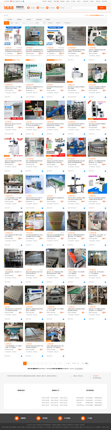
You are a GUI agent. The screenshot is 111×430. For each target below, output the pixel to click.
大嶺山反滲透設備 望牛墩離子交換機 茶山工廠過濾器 (13, 235)
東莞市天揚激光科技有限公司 (93, 90)
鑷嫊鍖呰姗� (50, 55)
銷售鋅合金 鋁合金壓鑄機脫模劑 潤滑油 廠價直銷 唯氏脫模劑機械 (55, 235)
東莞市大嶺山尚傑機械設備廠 (67, 397)
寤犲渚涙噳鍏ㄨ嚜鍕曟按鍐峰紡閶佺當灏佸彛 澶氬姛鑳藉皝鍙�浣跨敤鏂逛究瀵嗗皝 (34, 50)
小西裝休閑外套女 (80, 405)
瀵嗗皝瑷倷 (39, 55)
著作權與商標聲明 (46, 424)
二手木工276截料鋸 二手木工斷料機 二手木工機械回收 (76, 272)
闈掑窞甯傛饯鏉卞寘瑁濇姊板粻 (30, 53)
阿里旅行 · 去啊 (50, 427)
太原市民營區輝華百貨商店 (91, 397)
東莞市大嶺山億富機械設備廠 (48, 402)
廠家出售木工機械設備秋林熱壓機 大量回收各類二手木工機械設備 (76, 235)
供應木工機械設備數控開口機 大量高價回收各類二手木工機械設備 (55, 346)
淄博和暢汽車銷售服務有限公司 (92, 402)
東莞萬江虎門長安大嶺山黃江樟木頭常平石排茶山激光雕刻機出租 (34, 124)
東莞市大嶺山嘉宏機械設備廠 (57, 400)
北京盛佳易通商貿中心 (90, 400)
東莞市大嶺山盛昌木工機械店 (93, 53)
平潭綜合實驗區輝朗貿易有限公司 (102, 402)
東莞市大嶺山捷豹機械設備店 (67, 400)
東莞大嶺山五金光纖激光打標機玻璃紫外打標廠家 (76, 87)
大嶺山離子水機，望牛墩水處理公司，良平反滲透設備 (96, 272)
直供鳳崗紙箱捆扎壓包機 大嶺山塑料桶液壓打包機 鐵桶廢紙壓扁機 (76, 161)
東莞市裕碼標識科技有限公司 (72, 53)
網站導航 (82, 424)
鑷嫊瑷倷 (33, 55)
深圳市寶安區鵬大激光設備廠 (72, 90)
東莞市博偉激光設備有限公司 (9, 164)
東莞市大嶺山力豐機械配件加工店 (30, 164)
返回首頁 (72, 368)
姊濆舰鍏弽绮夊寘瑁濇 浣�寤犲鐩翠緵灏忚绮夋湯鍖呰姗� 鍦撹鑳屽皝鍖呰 (13, 50)
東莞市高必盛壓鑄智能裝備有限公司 (51, 164)
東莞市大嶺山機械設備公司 (48, 397)
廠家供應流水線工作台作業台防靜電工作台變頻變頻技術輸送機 (13, 309)
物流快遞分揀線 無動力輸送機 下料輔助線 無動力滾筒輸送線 (34, 346)
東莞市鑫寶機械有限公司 (51, 127)
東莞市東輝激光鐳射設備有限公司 (30, 127)
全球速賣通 (28, 427)
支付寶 (87, 427)
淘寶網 (33, 427)
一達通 (102, 427)
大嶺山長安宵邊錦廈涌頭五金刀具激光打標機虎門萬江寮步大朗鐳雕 (34, 235)
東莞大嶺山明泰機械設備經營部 (58, 397)
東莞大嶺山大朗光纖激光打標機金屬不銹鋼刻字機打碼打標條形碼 (97, 198)
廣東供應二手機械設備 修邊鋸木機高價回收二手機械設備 (97, 50)
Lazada (107, 427)
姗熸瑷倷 (28, 55)
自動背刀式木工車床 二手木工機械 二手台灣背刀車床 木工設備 (13, 87)
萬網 (81, 427)
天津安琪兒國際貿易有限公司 (92, 405)
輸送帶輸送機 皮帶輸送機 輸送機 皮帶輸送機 (55, 87)
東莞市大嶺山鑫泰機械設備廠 (51, 90)
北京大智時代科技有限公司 (100, 400)
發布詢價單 (95, 376)
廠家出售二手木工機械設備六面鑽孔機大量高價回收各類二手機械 (55, 272)
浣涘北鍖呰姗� (16, 55)
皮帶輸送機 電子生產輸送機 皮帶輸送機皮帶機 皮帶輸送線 (76, 309)
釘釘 (94, 427)
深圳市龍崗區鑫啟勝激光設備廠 (93, 127)
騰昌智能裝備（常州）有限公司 (30, 90)
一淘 (45, 427)
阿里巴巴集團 (5, 427)
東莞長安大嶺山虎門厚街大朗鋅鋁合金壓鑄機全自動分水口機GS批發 (55, 161)
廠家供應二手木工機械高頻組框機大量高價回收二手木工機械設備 (97, 309)
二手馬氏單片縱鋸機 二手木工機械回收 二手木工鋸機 (55, 309)
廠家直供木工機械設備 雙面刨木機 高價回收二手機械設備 (34, 309)
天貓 (37, 427)
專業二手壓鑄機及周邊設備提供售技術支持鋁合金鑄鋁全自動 (34, 161)
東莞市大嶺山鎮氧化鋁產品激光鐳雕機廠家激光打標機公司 (13, 161)
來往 (91, 427)
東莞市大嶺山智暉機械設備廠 (48, 405)
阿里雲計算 (66, 427)
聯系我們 (77, 424)
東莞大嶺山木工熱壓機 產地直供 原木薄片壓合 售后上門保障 (34, 87)
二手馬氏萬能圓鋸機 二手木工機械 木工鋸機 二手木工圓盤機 (13, 346)
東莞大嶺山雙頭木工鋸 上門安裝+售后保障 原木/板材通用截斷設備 (34, 198)
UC (83, 427)
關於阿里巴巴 (71, 424)
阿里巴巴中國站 (21, 427)
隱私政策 (64, 424)
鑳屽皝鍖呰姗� (8, 55)
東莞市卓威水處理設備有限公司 (72, 127)
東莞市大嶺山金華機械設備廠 (57, 402)
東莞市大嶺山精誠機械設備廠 (67, 405)
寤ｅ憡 (20, 51)
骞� (20, 53)
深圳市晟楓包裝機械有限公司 (9, 127)
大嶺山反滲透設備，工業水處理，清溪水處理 (13, 272)
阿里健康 (98, 427)
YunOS (71, 427)
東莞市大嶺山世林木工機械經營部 (9, 90)
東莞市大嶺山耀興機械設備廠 (48, 400)
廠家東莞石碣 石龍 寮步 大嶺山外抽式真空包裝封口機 (13, 124)
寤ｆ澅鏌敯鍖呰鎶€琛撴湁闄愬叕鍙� (9, 53)
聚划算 (41, 427)
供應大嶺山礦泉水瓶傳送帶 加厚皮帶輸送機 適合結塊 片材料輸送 (55, 124)
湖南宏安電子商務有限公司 (82, 400)
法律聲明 (54, 424)
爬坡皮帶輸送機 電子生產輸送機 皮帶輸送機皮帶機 (55, 198)
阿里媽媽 (57, 427)
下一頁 (67, 363)
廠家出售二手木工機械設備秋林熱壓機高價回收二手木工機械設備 (97, 161)
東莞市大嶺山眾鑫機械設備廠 (67, 402)
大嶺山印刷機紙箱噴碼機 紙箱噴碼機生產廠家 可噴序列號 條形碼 (76, 50)
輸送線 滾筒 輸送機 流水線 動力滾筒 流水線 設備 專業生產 (34, 272)
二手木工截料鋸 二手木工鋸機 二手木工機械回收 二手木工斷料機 (97, 235)
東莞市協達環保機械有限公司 (72, 164)
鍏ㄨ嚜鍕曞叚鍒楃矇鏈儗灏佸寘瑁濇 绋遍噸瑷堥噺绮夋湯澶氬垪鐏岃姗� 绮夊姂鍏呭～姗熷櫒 (55, 50)
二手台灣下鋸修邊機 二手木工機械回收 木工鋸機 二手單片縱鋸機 (13, 198)
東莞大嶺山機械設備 (82, 376)
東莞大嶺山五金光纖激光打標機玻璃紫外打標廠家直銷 (97, 124)
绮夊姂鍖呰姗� (58, 55)
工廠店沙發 (78, 402)
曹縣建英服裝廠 (98, 405)
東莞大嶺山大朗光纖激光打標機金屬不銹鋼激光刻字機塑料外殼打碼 (97, 87)
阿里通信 (76, 427)
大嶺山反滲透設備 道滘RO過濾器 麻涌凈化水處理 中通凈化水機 (76, 124)
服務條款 (59, 424)
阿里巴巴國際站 (12, 427)
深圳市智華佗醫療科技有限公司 (83, 397)
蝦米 (62, 427)
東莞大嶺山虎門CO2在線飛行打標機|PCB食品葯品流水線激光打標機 (76, 198)
